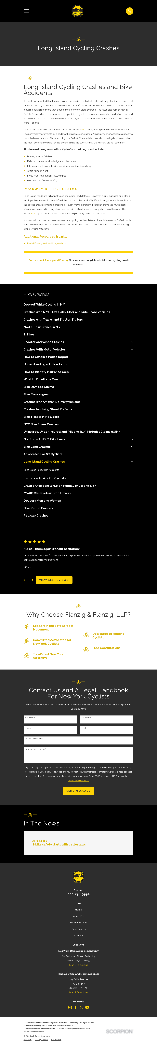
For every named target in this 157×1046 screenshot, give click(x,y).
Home (78, 909)
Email (83, 728)
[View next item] (31, 580)
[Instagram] (70, 1007)
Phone (28, 728)
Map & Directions (78, 965)
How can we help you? (35, 749)
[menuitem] (79, 304)
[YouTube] (87, 1007)
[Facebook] (75, 1007)
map (33, 213)
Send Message (78, 790)
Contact (78, 935)
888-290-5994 (79, 894)
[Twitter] (81, 1007)
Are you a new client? (35, 739)
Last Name (86, 717)
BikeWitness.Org (78, 922)
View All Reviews (54, 580)
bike (84, 129)
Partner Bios (78, 916)
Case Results (79, 929)
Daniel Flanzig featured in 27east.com (47, 243)
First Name (30, 717)
